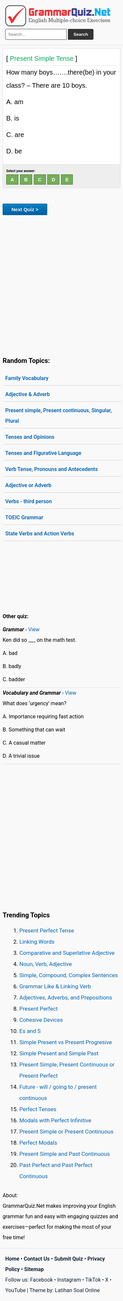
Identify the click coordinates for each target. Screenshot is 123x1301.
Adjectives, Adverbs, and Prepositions (65, 997)
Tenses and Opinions (29, 437)
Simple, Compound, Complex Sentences (68, 975)
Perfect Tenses (37, 1109)
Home (12, 1259)
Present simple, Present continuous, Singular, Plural (58, 415)
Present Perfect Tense (46, 930)
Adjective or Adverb (28, 485)
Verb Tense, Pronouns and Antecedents (51, 469)
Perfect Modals (38, 1142)
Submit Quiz (68, 1259)
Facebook (41, 1280)
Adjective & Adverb (27, 394)
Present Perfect (38, 1008)
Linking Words (36, 941)
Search (80, 34)
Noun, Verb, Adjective (45, 964)
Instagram (69, 1280)
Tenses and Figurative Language (43, 453)
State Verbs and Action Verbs (39, 533)
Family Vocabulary (27, 378)
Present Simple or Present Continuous (66, 1131)
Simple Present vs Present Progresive (65, 1042)
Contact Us (37, 1259)
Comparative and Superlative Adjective (66, 953)
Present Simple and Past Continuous (64, 1154)
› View (32, 629)
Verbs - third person (28, 501)
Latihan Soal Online (77, 1290)
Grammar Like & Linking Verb (55, 986)
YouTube (15, 1290)
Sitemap (34, 1269)
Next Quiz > (24, 209)
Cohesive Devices (41, 1020)
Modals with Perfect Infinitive (55, 1120)
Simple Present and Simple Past (58, 1053)
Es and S (30, 1031)
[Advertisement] (61, 284)
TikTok (93, 1280)
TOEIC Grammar (24, 517)
